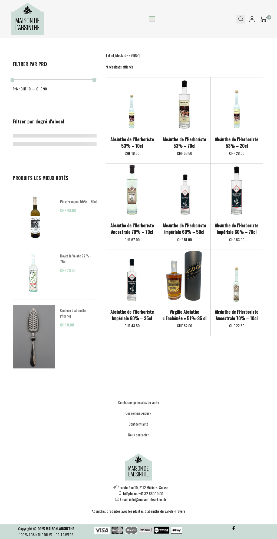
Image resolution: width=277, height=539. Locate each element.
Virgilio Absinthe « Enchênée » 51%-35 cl (184, 315)
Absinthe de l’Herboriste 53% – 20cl (236, 142)
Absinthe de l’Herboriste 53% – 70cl (184, 142)
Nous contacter (138, 434)
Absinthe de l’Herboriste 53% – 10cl (132, 142)
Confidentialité (138, 424)
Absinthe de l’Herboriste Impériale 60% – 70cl (236, 228)
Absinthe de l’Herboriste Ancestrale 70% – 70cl (132, 228)
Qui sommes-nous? (138, 413)
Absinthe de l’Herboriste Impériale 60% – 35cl (132, 315)
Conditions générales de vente (138, 402)
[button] (152, 19)
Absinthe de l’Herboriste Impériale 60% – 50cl (184, 228)
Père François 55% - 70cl (78, 201)
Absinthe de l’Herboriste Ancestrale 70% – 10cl (236, 315)
